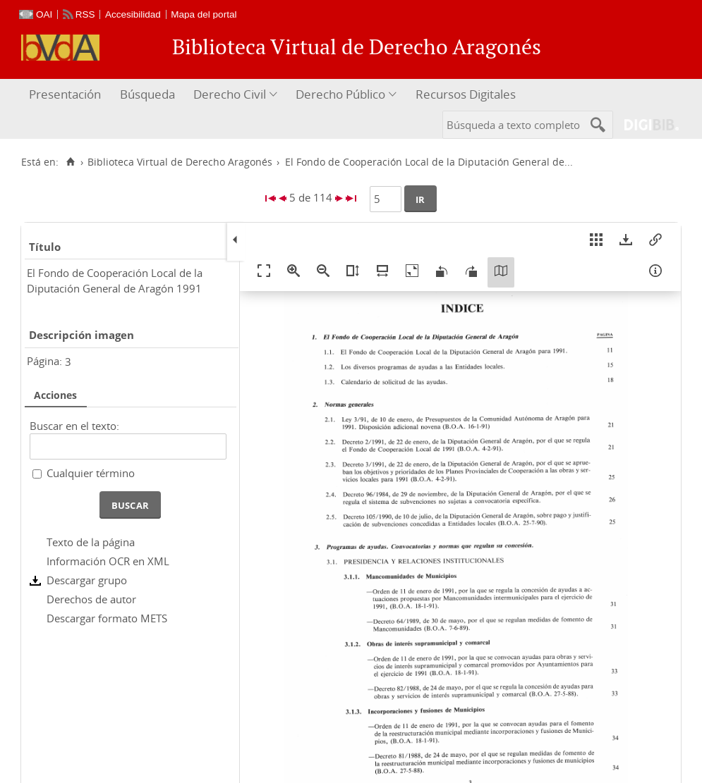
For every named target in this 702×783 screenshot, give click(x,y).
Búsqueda (147, 94)
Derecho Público (340, 94)
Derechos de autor (91, 599)
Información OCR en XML (108, 561)
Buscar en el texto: (74, 426)
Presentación (65, 94)
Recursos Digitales (466, 94)
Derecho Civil (229, 94)
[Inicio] (70, 162)
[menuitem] (66, 95)
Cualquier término (91, 473)
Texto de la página (91, 542)
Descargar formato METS (107, 618)
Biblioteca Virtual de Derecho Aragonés (179, 162)
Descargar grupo (87, 580)
